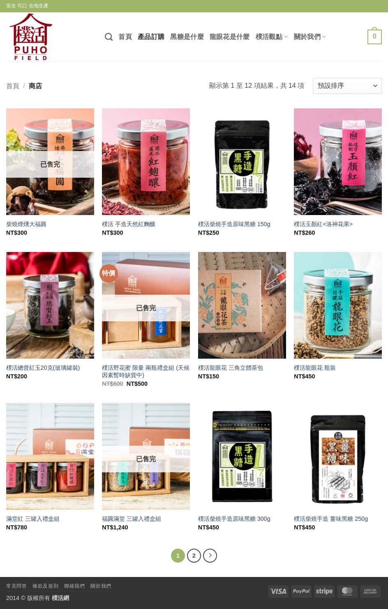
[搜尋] (109, 37)
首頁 (125, 36)
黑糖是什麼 (187, 36)
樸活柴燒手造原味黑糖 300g (234, 518)
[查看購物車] (374, 37)
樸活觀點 (272, 37)
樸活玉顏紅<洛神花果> (323, 224)
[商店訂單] (347, 86)
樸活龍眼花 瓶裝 (315, 367)
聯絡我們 (74, 586)
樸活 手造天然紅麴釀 (128, 224)
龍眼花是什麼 (230, 36)
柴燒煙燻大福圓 (26, 224)
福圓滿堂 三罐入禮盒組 (131, 518)
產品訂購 (151, 36)
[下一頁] (210, 556)
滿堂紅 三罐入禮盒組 (33, 518)
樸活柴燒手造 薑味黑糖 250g (331, 518)
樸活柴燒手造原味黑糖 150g (234, 224)
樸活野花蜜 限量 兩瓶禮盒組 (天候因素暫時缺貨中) (145, 371)
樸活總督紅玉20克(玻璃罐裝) (43, 367)
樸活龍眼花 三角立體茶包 (230, 367)
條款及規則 (45, 586)
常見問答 (16, 586)
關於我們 (310, 37)
